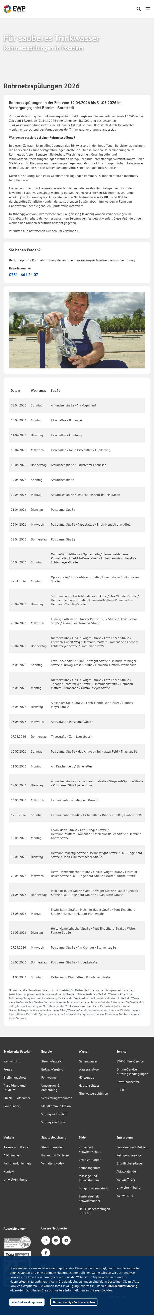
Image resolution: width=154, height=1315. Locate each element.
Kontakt (9, 1171)
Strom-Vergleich (52, 1061)
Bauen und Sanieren (55, 1155)
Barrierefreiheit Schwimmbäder (89, 1198)
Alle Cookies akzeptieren (27, 1302)
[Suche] (138, 9)
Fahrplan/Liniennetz (17, 1163)
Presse (8, 1069)
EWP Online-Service (130, 1061)
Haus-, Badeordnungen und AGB (94, 1211)
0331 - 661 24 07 (23, 274)
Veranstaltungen (90, 1160)
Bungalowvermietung (93, 1188)
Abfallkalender (127, 1171)
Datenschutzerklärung (121, 1286)
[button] (148, 9)
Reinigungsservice (129, 1155)
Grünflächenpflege (129, 1163)
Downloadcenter (128, 1082)
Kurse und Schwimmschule (90, 1149)
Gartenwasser (88, 1061)
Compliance (12, 1106)
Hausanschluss (89, 1085)
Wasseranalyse (89, 1069)
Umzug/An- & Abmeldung (50, 1087)
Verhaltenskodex (52, 1163)
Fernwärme (49, 1077)
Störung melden (52, 1147)
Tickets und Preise (16, 1147)
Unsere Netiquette (54, 1228)
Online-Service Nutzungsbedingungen (132, 1071)
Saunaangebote (89, 1168)
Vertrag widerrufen (54, 1114)
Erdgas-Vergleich (53, 1069)
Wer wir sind (12, 1061)
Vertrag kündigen (53, 1122)
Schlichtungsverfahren (56, 1098)
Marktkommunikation (56, 1106)
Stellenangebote (15, 1077)
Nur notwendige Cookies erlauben (74, 1302)
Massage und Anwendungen (89, 1178)
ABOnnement (13, 1155)
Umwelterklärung (15, 1179)
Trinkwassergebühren (93, 1093)
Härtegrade (86, 1077)
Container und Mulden (132, 1147)
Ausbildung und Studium (15, 1087)
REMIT (121, 1090)
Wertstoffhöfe (126, 1179)
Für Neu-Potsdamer (17, 1098)
